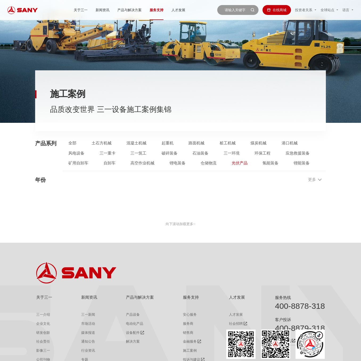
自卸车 (110, 163)
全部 (72, 143)
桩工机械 (228, 143)
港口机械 (290, 143)
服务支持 (156, 10)
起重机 (168, 143)
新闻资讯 (102, 10)
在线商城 (276, 10)
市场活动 (88, 324)
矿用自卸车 (78, 163)
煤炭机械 (258, 143)
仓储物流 (208, 163)
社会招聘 (236, 323)
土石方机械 (102, 143)
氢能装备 (270, 163)
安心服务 (190, 315)
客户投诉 (283, 319)
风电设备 (76, 153)
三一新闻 (88, 315)
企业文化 (43, 324)
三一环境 (232, 153)
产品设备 (133, 315)
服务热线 (283, 297)
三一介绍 (43, 315)
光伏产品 (240, 163)
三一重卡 (108, 153)
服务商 (188, 324)
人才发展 (178, 10)
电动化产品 (134, 324)
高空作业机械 (142, 163)
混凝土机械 (136, 143)
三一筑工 (138, 153)
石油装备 (200, 153)
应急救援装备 (298, 153)
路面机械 (196, 143)
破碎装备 (170, 153)
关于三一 (81, 10)
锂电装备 (178, 163)
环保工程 (262, 153)
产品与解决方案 (129, 10)
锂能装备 (302, 163)
